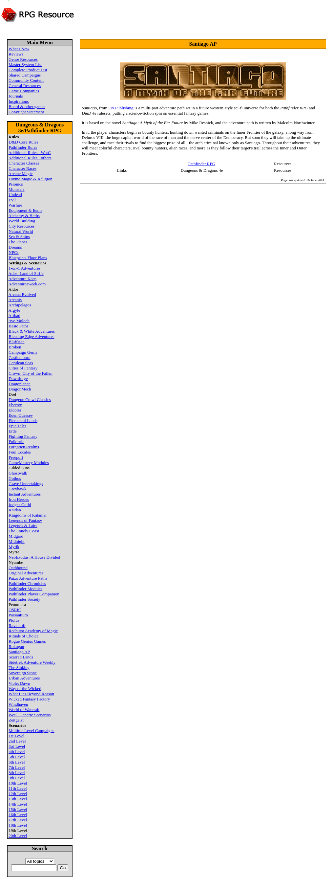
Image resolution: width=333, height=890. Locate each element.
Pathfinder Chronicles (27, 583)
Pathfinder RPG (201, 163)
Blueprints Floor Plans (28, 257)
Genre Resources (23, 59)
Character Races (22, 168)
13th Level (18, 798)
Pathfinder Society (24, 599)
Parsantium (18, 614)
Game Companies (24, 90)
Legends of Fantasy (25, 520)
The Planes (18, 241)
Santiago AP (19, 651)
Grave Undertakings (26, 483)
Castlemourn (19, 357)
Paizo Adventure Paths (28, 578)
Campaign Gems (23, 352)
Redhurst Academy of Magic (33, 630)
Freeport (16, 457)
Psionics (16, 184)
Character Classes (24, 163)
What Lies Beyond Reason (31, 693)
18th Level (18, 825)
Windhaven (18, 704)
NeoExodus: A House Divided (34, 557)
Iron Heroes (19, 499)
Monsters (16, 189)
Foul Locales (20, 452)
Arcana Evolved (22, 294)
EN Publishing (120, 107)
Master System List (25, 64)
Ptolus (14, 620)
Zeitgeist (16, 720)
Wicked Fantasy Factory (29, 699)
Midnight (16, 541)
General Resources (25, 85)
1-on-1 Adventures (24, 268)
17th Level (18, 819)
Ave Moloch (19, 320)
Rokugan (16, 646)
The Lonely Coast (24, 530)
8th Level (17, 772)
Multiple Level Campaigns (31, 730)
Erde (13, 431)
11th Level (18, 788)
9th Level (17, 777)
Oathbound (18, 567)
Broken (15, 347)
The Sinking (19, 667)
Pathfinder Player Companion (34, 593)
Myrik (14, 546)
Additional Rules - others (30, 157)
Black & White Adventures (32, 331)
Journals (16, 96)
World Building (22, 220)
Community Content (26, 80)
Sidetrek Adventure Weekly (32, 662)
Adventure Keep (23, 278)
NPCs (13, 252)
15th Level (18, 809)
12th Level (18, 793)
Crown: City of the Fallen (30, 373)
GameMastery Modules (29, 462)
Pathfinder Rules (23, 147)
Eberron (15, 404)
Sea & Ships (19, 236)
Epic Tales (17, 425)
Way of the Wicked (25, 688)
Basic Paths (18, 325)
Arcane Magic (21, 173)
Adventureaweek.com (27, 283)
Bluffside (16, 341)
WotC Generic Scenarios (30, 714)
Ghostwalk (18, 473)
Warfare (15, 205)
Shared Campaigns (25, 75)
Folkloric (16, 441)
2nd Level (17, 741)
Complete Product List (28, 69)
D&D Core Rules (23, 142)
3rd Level (17, 746)
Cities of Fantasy (23, 368)
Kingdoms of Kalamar (28, 515)
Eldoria (15, 410)
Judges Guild (20, 504)
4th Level (17, 751)
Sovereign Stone (23, 672)
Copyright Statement (26, 111)
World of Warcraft (24, 709)
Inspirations (19, 101)
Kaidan (15, 509)
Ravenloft (17, 625)
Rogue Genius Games (27, 641)
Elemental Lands (23, 420)
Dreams (15, 247)
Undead (15, 194)
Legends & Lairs (23, 525)
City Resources (21, 226)
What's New (19, 48)
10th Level (18, 783)
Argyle (14, 310)
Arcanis (15, 299)
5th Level (17, 756)
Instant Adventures (25, 494)
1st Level (16, 735)
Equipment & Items (25, 210)
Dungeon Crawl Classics (30, 399)
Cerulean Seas (21, 362)
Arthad (14, 315)
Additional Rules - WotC (30, 152)
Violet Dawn (19, 683)
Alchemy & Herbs (24, 215)
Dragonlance (19, 383)
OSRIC (15, 609)
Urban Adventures (24, 678)
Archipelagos (20, 304)
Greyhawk (17, 488)
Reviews (16, 54)
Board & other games (27, 106)
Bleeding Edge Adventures (31, 336)
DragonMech (20, 389)
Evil (12, 199)
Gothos (15, 478)
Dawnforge (18, 378)
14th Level (18, 804)
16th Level (18, 814)
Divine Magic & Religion (30, 178)
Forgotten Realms (24, 446)
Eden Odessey (21, 415)
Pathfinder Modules (25, 588)
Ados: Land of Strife (26, 273)
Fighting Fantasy (23, 436)
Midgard (16, 536)
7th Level (17, 767)
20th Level (18, 835)
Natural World (21, 231)
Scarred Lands (21, 657)
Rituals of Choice (23, 636)
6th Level (17, 762)
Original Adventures (26, 572)
